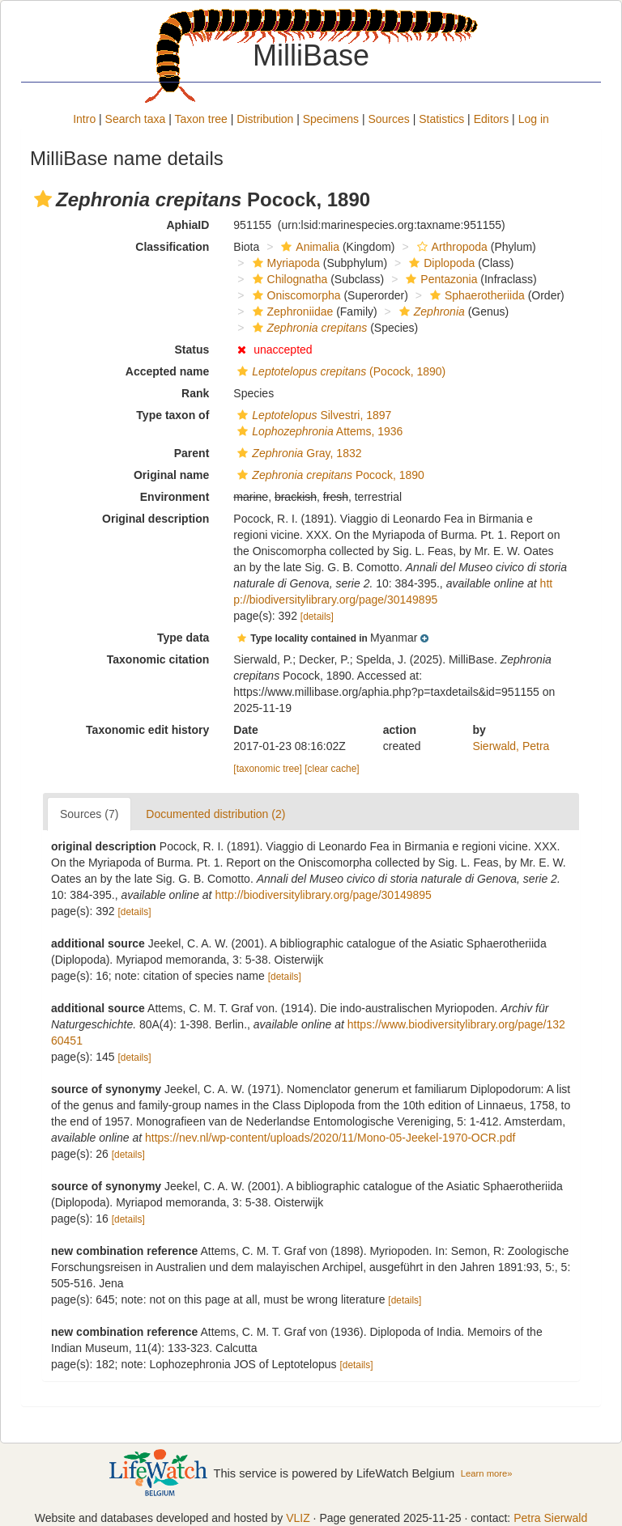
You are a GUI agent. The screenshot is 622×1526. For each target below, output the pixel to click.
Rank (195, 393)
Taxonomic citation (158, 659)
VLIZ (298, 1517)
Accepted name (167, 371)
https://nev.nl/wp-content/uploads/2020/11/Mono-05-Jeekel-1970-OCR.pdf (330, 1137)
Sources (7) (89, 814)
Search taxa (135, 118)
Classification (172, 246)
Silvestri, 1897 (312, 415)
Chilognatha (288, 279)
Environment (175, 496)
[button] (43, 199)
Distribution (264, 118)
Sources (388, 118)
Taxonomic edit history (147, 729)
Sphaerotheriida (475, 295)
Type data (183, 637)
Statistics (441, 118)
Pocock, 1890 (328, 474)
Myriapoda (284, 262)
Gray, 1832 (297, 453)
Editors (491, 118)
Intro (84, 118)
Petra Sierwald (550, 1517)
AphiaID (187, 224)
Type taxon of (172, 415)
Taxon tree (201, 118)
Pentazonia (439, 279)
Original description (155, 518)
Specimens (331, 118)
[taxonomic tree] (267, 768)
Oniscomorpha (295, 295)
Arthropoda (450, 246)
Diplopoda (440, 262)
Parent (192, 453)
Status (192, 349)
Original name (171, 474)
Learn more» (487, 1473)
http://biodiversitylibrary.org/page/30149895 (323, 894)
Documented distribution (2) (215, 814)
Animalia (308, 246)
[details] (317, 616)
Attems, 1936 (318, 431)
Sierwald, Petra (510, 746)
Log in (533, 118)
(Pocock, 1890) (339, 371)
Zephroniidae (291, 311)
